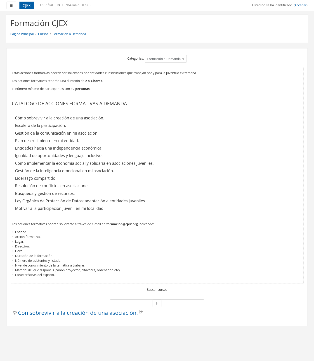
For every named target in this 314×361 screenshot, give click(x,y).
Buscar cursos (157, 289)
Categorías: (135, 58)
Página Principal (22, 34)
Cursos (43, 34)
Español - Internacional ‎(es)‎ (64, 5)
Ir (157, 303)
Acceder (301, 5)
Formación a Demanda (69, 34)
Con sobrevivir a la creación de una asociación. (78, 313)
